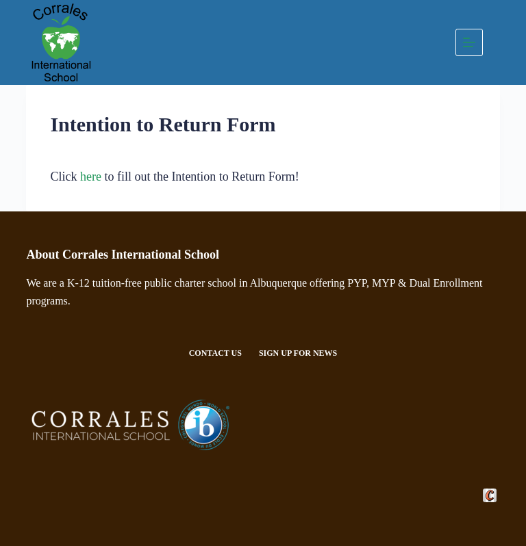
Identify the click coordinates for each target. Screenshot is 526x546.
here (90, 176)
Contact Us (215, 353)
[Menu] (469, 42)
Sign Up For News (298, 353)
